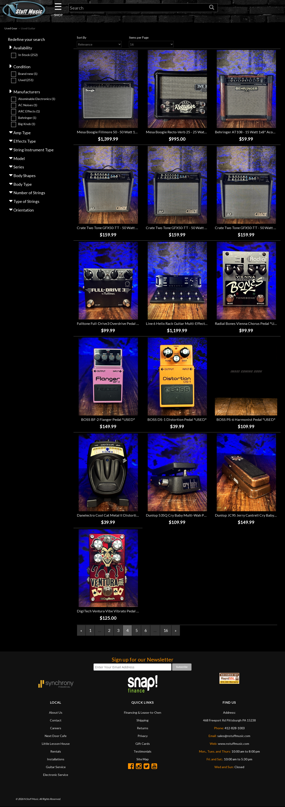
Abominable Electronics (36, 99)
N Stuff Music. (31, 799)
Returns (142, 728)
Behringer (27, 118)
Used (25, 80)
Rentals (55, 751)
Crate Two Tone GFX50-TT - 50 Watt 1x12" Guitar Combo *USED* (129, 228)
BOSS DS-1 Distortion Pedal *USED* (177, 419)
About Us (55, 712)
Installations (55, 759)
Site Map (142, 759)
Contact (55, 720)
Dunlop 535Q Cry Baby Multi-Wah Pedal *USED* (185, 515)
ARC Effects (29, 111)
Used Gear (10, 28)
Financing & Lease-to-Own (142, 712)
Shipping (142, 720)
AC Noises (27, 105)
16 (165, 630)
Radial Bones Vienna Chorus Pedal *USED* (249, 324)
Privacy (143, 736)
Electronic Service (55, 775)
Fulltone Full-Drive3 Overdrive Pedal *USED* (113, 324)
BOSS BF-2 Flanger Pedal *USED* (108, 419)
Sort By (81, 37)
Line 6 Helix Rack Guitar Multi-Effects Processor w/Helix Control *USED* (205, 324)
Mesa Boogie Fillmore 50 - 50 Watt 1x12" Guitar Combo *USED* (128, 132)
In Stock (28, 55)
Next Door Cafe (56, 736)
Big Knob (26, 124)
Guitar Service (56, 767)
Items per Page (139, 37)
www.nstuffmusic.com (233, 743)
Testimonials (142, 751)
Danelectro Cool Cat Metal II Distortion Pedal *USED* (120, 515)
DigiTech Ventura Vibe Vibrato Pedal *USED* (113, 611)
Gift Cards (142, 743)
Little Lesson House (56, 743)
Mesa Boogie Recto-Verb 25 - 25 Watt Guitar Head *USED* (192, 132)
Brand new (27, 74)
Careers (55, 728)
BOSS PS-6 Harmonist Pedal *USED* (245, 419)
